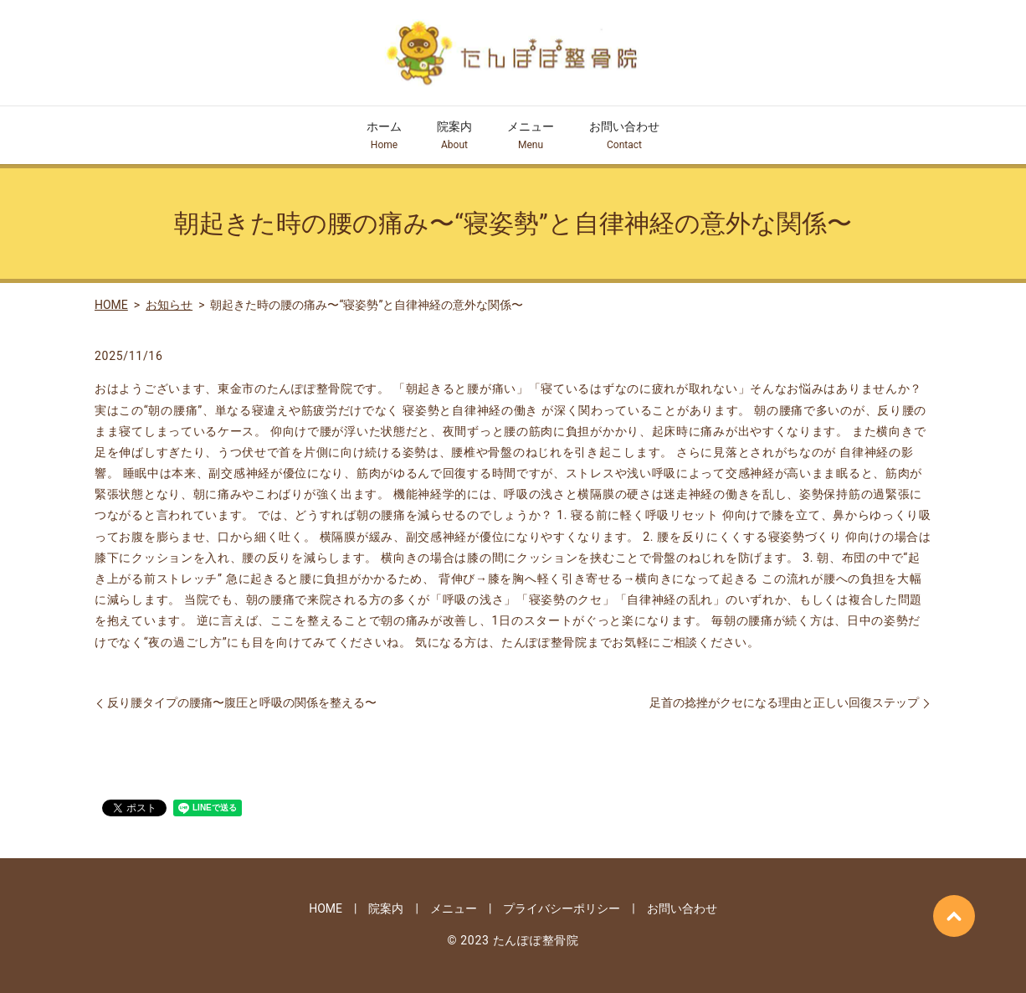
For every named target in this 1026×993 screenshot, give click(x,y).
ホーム (384, 136)
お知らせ (169, 304)
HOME (111, 304)
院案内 (454, 136)
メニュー (530, 136)
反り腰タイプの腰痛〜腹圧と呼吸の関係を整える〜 (242, 702)
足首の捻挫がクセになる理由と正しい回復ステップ (784, 702)
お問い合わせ (624, 136)
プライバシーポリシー (561, 908)
